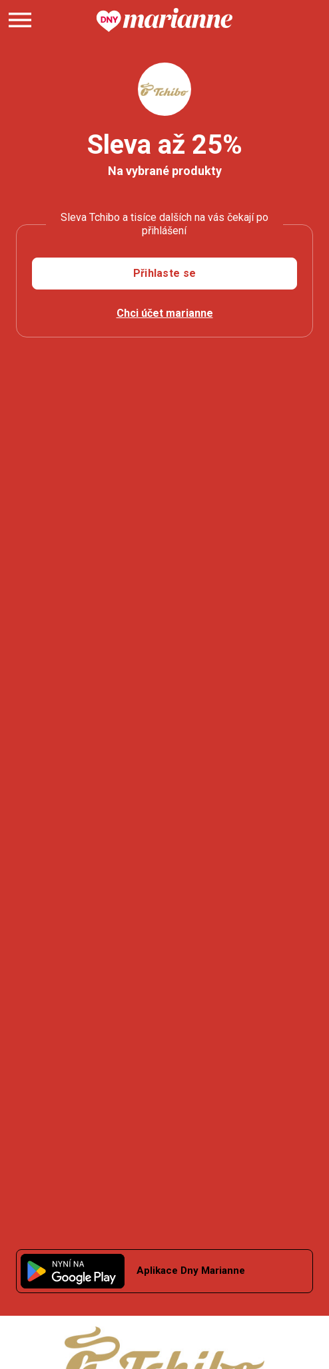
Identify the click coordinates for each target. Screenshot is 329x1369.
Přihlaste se (164, 273)
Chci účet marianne (165, 313)
